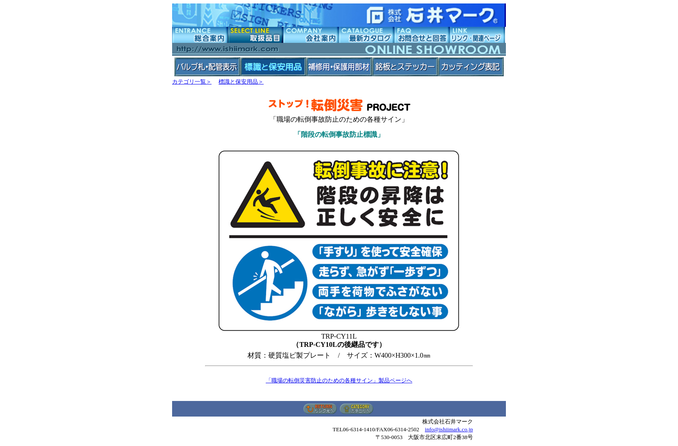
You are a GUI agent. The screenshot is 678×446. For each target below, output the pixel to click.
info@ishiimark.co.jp (449, 429)
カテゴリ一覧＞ (192, 81)
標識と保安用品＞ (241, 81)
